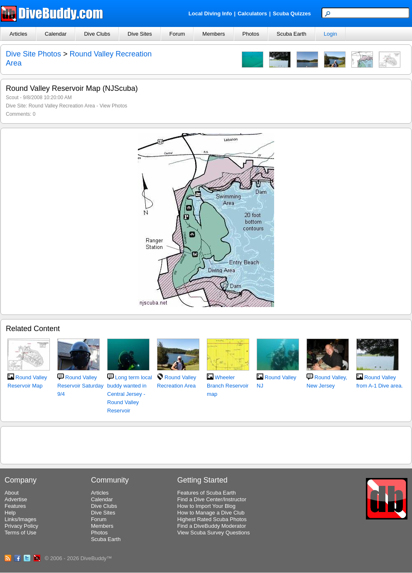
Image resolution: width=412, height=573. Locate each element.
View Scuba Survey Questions (213, 532)
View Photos (114, 106)
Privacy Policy (21, 526)
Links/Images (21, 519)
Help (10, 513)
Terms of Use (21, 532)
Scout (12, 97)
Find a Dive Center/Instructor (211, 499)
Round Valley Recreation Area (62, 106)
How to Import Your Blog (206, 506)
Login (330, 34)
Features (15, 506)
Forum (177, 34)
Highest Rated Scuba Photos (212, 519)
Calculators (252, 13)
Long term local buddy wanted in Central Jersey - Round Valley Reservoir (129, 394)
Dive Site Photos (33, 54)
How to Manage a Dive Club (211, 513)
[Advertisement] (206, 444)
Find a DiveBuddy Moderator (211, 526)
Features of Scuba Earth (206, 493)
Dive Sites (140, 34)
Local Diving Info (210, 13)
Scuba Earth (292, 34)
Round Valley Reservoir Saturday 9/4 (80, 385)
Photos (251, 34)
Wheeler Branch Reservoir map (227, 385)
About (12, 493)
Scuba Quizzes (292, 13)
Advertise (16, 499)
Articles (18, 34)
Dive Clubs (97, 34)
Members (213, 34)
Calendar (56, 34)
